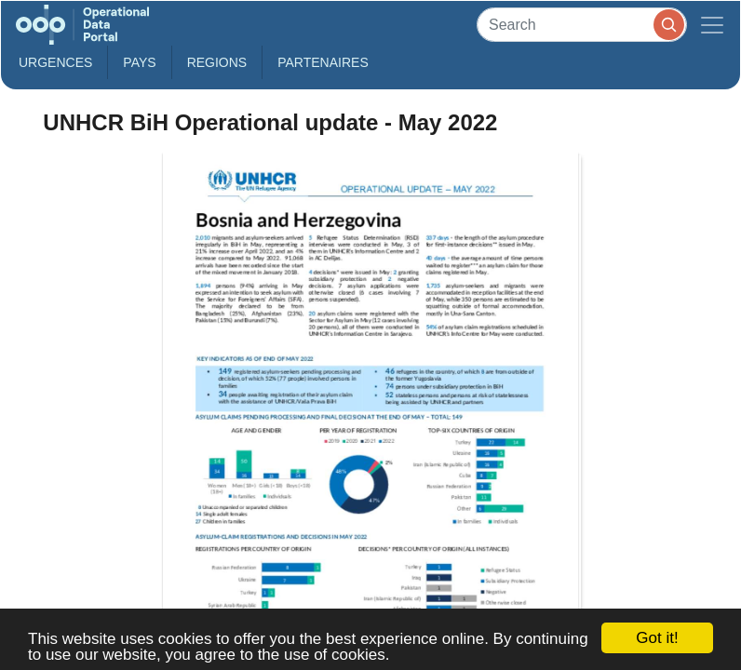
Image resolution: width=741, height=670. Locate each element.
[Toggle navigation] (712, 25)
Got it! (657, 638)
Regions (217, 62)
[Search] (582, 24)
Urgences (55, 62)
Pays (139, 62)
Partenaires (323, 62)
